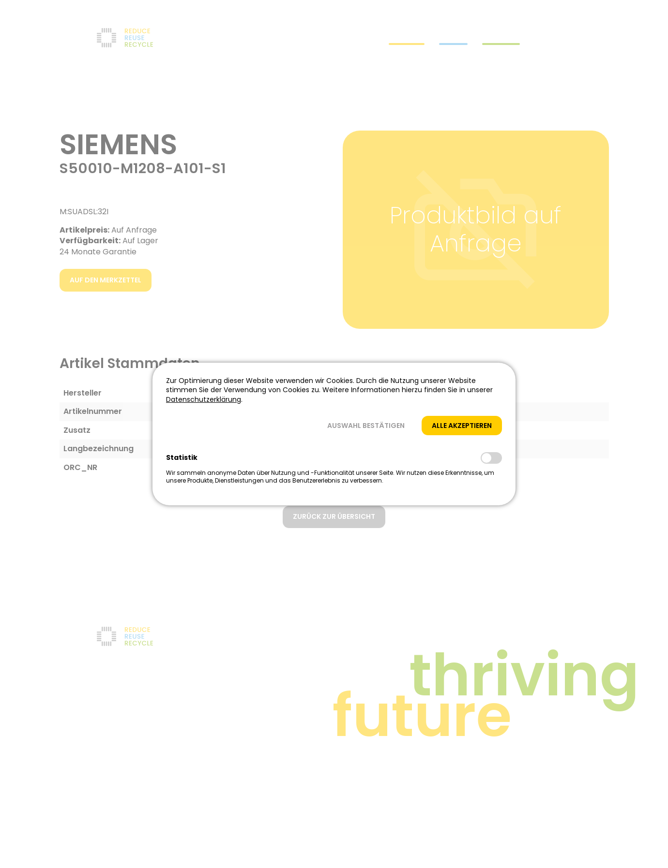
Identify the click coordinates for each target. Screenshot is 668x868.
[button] (366, 426)
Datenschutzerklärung (203, 399)
